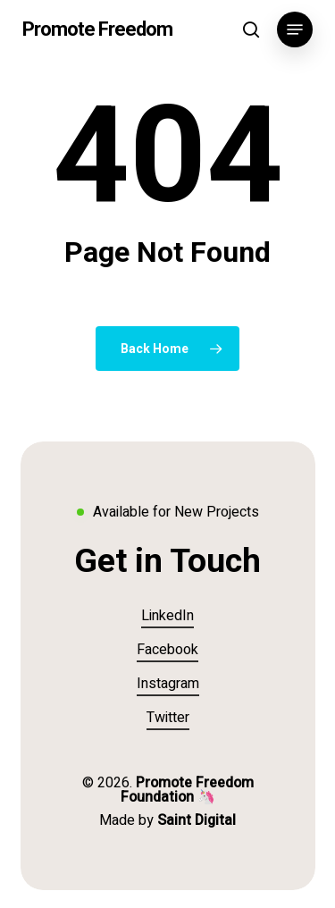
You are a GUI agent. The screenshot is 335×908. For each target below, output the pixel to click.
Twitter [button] (168, 717)
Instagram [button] (168, 683)
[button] (295, 29)
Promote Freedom (97, 29)
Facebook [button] (167, 649)
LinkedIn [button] (167, 615)
